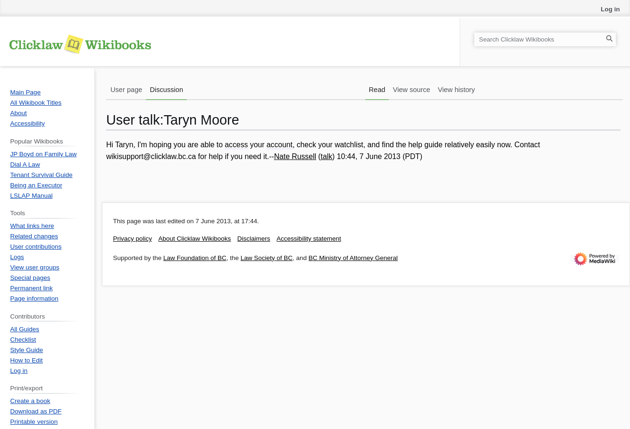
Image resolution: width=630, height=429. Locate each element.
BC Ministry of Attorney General (353, 257)
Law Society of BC (267, 257)
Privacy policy (132, 238)
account (280, 145)
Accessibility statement (309, 238)
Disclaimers (253, 238)
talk (327, 156)
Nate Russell (295, 156)
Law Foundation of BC (195, 257)
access (236, 145)
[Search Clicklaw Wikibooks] (545, 39)
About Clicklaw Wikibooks (195, 238)
